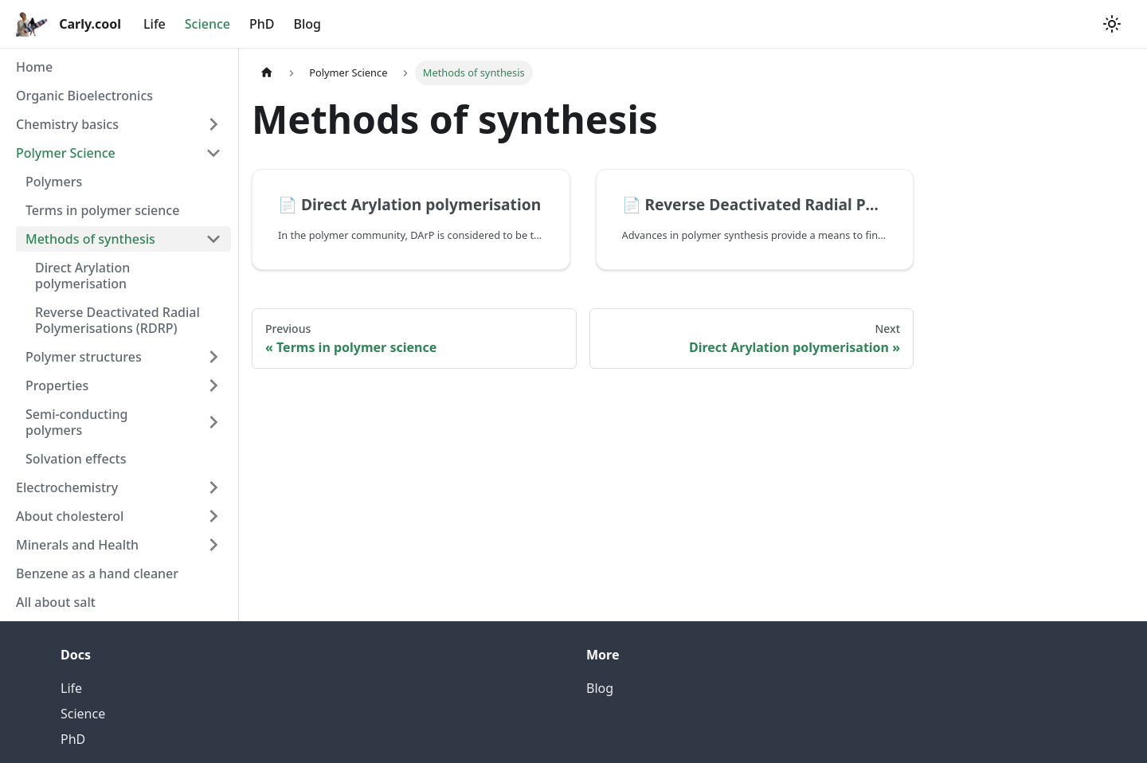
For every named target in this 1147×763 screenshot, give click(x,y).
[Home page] (267, 73)
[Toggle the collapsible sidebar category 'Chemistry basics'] (213, 124)
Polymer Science (65, 153)
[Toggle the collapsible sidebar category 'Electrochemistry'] (213, 487)
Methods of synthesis (90, 239)
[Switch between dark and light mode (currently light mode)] (1112, 24)
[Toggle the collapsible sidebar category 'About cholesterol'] (213, 516)
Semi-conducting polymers (76, 422)
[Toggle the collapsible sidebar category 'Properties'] (213, 385)
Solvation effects (75, 459)
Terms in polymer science (102, 210)
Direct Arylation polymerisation (82, 275)
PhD (262, 24)
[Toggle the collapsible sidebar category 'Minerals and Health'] (213, 545)
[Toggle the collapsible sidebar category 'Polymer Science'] (213, 153)
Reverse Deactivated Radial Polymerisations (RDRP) (117, 320)
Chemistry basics (67, 124)
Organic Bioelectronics (84, 95)
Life (154, 24)
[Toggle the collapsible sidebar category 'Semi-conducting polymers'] (213, 422)
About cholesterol (69, 516)
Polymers (53, 181)
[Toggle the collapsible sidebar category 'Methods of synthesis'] (213, 239)
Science (207, 24)
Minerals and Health (77, 545)
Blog (307, 24)
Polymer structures (83, 357)
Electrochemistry (67, 487)
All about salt (56, 602)
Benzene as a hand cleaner (97, 573)
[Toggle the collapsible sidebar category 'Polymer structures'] (213, 357)
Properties (56, 385)
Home (34, 67)
